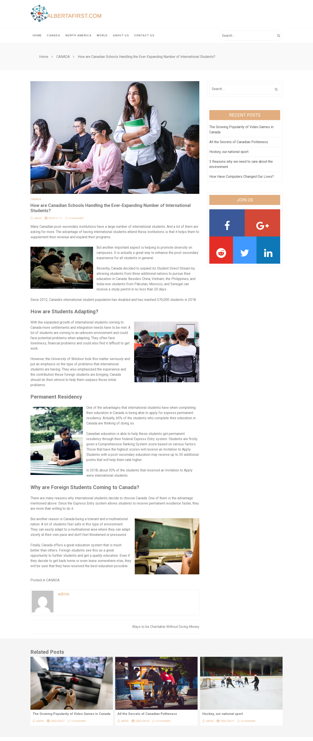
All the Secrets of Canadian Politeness (238, 142)
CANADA (53, 35)
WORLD (102, 35)
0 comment (74, 218)
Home (37, 35)
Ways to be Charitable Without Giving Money (165, 627)
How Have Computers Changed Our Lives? (241, 176)
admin (36, 218)
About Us (121, 35)
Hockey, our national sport (228, 152)
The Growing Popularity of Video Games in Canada (71, 714)
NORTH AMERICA (78, 35)
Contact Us (144, 35)
